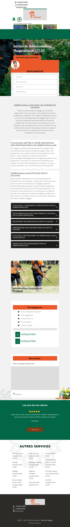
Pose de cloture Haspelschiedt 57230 (17, 455)
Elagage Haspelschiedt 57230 (17, 473)
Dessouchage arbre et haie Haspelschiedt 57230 (17, 483)
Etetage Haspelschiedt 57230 (17, 464)
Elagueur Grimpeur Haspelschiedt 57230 (34, 475)
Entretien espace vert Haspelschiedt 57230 (51, 473)
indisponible (21, 2)
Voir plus (35, 429)
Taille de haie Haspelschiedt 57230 (34, 455)
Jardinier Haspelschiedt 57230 (50, 482)
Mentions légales (47, 520)
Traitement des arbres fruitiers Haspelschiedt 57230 (50, 463)
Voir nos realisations (27, 57)
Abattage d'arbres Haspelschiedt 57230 (35, 464)
